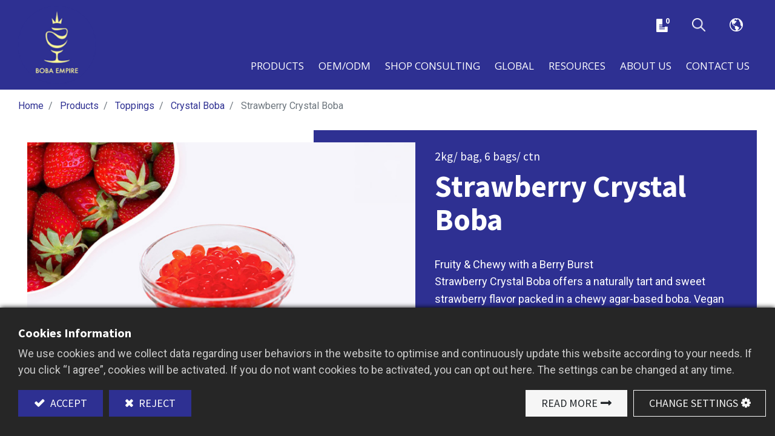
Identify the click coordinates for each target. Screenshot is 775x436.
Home (31, 107)
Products (79, 107)
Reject (156, 403)
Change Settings (693, 403)
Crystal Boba (198, 107)
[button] (698, 26)
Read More (569, 403)
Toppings (134, 107)
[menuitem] (514, 65)
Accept (67, 403)
